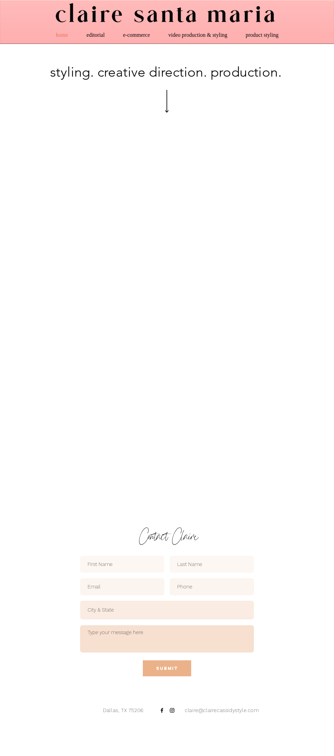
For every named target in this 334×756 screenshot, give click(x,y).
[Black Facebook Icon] (162, 710)
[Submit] (167, 668)
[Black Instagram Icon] (172, 710)
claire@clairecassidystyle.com (221, 710)
